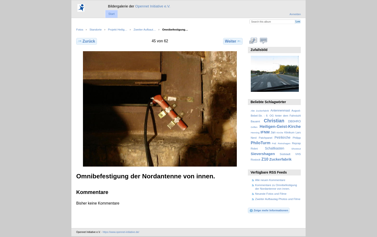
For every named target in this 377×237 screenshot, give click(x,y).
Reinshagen (284, 143)
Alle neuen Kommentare (270, 179)
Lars (298, 132)
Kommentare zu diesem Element (263, 40)
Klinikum (289, 132)
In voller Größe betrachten (253, 40)
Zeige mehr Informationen (268, 210)
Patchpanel (265, 137)
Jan (273, 132)
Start (111, 14)
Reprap (296, 143)
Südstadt (285, 154)
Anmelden (295, 14)
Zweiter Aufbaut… (144, 29)
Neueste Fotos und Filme (271, 193)
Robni (254, 148)
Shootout (296, 148)
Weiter (233, 41)
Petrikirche (282, 137)
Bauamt (255, 121)
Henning (255, 132)
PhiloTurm (260, 143)
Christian (274, 120)
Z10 (264, 159)
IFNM (265, 132)
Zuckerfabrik (280, 159)
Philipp (297, 137)
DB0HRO (294, 121)
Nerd (254, 137)
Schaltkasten (274, 148)
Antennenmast (280, 110)
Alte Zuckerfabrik (260, 110)
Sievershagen (263, 154)
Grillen (254, 127)
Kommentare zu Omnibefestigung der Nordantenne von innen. (276, 186)
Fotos (79, 29)
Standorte (95, 29)
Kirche (279, 132)
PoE (274, 143)
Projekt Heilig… (117, 29)
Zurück (86, 41)
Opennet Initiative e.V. (152, 6)
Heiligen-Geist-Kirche (280, 126)
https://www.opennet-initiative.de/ (121, 232)
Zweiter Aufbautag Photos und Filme (277, 198)
